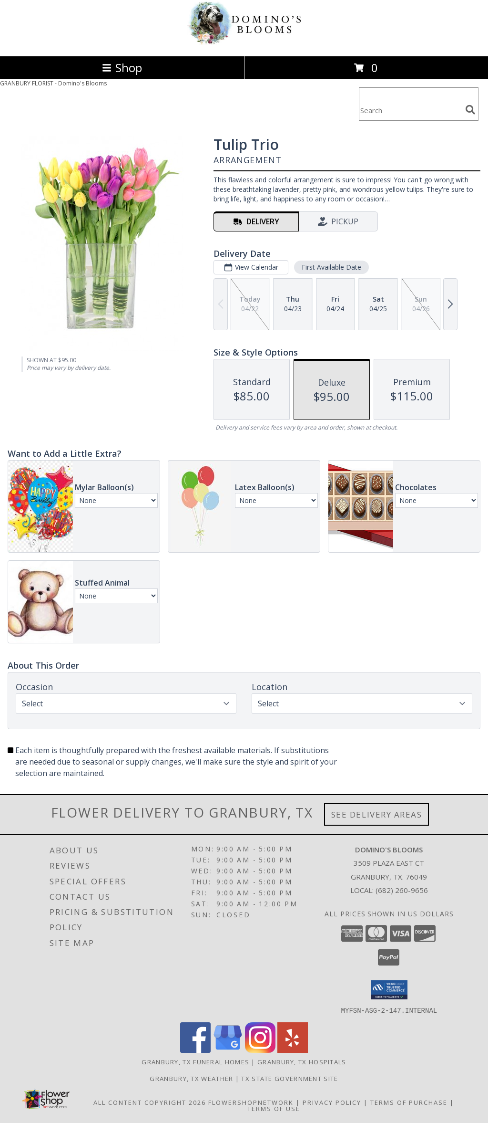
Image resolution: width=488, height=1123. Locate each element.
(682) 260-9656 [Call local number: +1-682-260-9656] (402, 890)
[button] (389, 989)
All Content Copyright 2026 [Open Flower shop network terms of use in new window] (149, 1102)
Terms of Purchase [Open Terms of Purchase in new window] (408, 1102)
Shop (122, 67)
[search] (470, 110)
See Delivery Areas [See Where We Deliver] (376, 814)
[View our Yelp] (292, 1049)
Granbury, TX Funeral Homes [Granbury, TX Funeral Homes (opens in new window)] (195, 1061)
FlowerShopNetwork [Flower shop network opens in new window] (251, 1102)
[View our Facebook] (195, 1049)
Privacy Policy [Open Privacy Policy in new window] (332, 1102)
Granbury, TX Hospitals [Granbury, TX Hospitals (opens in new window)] (301, 1061)
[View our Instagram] (260, 1049)
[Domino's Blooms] (244, 42)
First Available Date (331, 267)
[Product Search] (410, 110)
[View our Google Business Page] (228, 1049)
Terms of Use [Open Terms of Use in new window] (273, 1108)
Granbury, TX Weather (191, 1078)
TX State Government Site (289, 1078)
